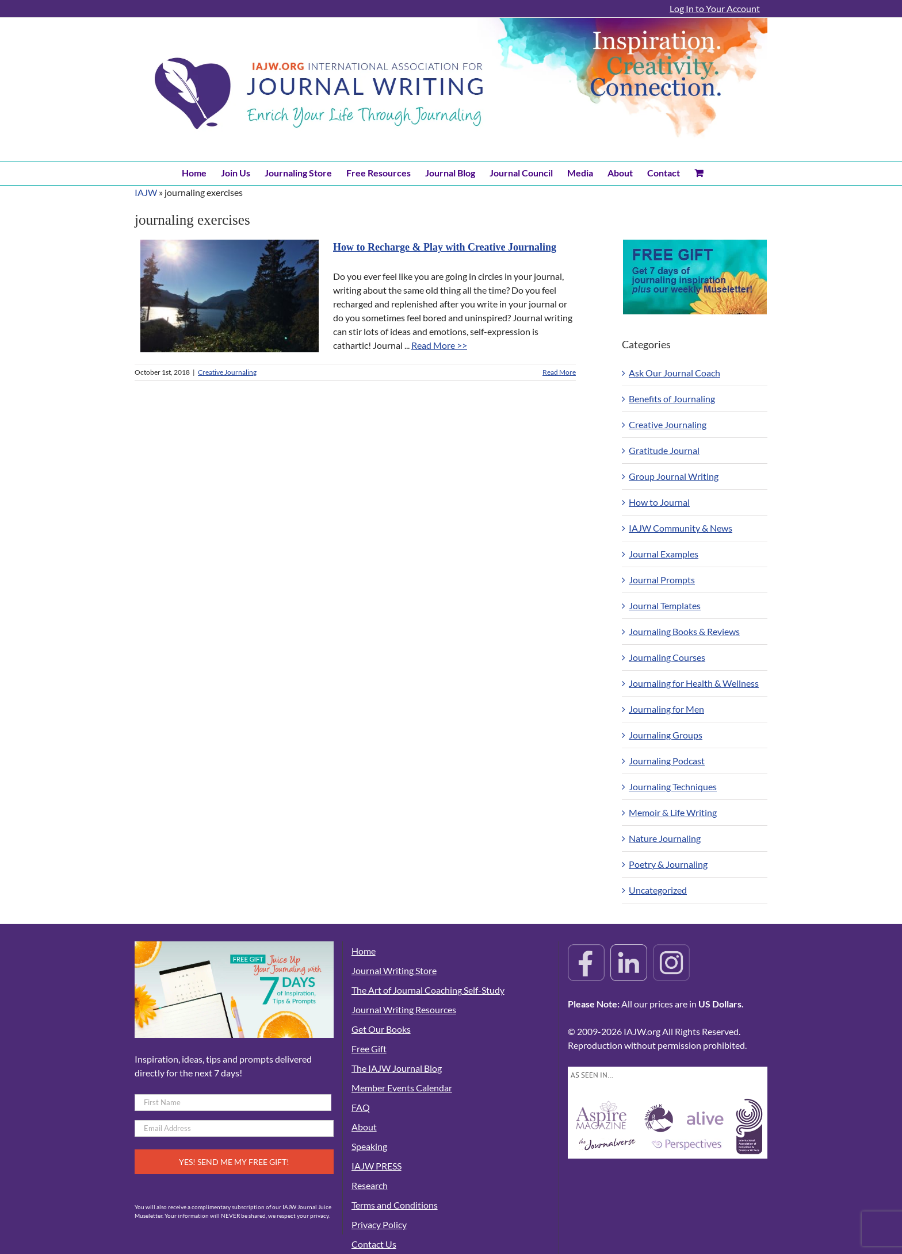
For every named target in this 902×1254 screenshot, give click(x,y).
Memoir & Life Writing (673, 812)
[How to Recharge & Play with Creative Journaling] (229, 296)
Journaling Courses (667, 657)
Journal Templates (665, 605)
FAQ (360, 1107)
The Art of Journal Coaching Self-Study (427, 989)
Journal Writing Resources (403, 1009)
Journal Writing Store (394, 970)
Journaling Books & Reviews (684, 631)
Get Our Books (381, 1029)
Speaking (369, 1146)
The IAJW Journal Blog (396, 1068)
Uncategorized (658, 889)
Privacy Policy (379, 1224)
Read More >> (439, 345)
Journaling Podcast (667, 760)
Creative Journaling (227, 372)
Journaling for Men (666, 708)
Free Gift (369, 1048)
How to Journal (659, 502)
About (364, 1126)
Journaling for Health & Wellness (694, 683)
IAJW (146, 192)
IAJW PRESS (376, 1165)
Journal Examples (663, 553)
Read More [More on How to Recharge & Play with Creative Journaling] (559, 372)
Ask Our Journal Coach (674, 372)
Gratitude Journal (664, 450)
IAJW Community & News (680, 527)
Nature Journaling (665, 838)
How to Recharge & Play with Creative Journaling (444, 247)
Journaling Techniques (673, 786)
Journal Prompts (662, 579)
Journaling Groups (665, 734)
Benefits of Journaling (672, 398)
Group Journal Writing (673, 476)
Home (363, 950)
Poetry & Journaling (668, 864)
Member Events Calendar (401, 1087)
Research (369, 1185)
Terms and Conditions (394, 1204)
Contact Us (373, 1243)
